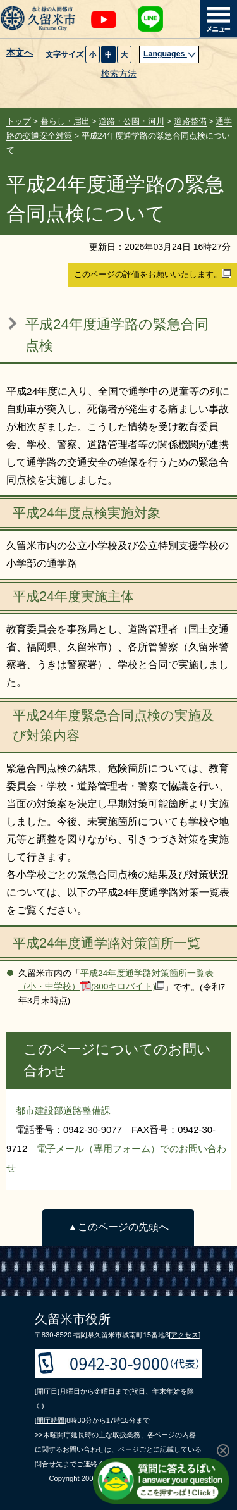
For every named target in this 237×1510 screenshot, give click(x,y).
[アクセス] (184, 1335)
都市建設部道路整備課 (63, 1110)
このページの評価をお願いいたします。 (152, 274)
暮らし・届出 (65, 121)
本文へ (19, 53)
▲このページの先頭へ (118, 1227)
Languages (170, 53)
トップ (18, 121)
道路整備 (190, 121)
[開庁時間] (50, 1420)
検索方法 (119, 73)
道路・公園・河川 (131, 121)
